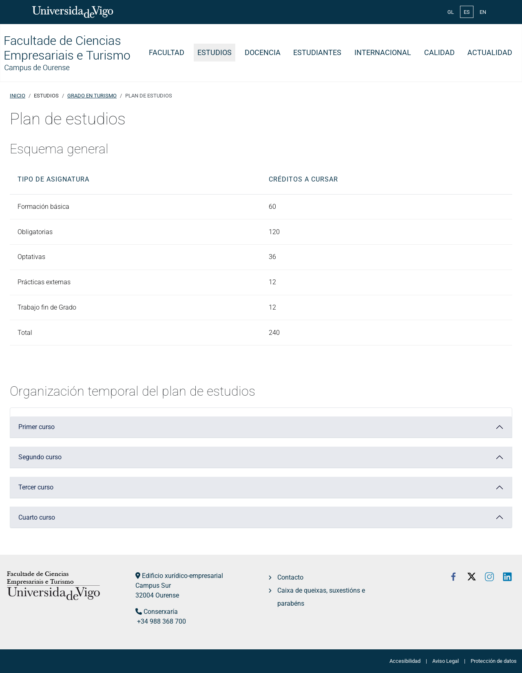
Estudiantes (317, 53)
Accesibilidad (404, 661)
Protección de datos (494, 661)
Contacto (290, 577)
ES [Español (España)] (467, 12)
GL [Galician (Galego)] (450, 12)
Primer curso (36, 427)
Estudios (214, 53)
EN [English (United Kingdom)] (483, 12)
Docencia (263, 53)
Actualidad (489, 53)
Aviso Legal (445, 661)
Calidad (439, 53)
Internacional (382, 53)
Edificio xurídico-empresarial (182, 576)
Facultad (166, 53)
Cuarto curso (36, 517)
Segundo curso (40, 457)
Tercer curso (35, 487)
